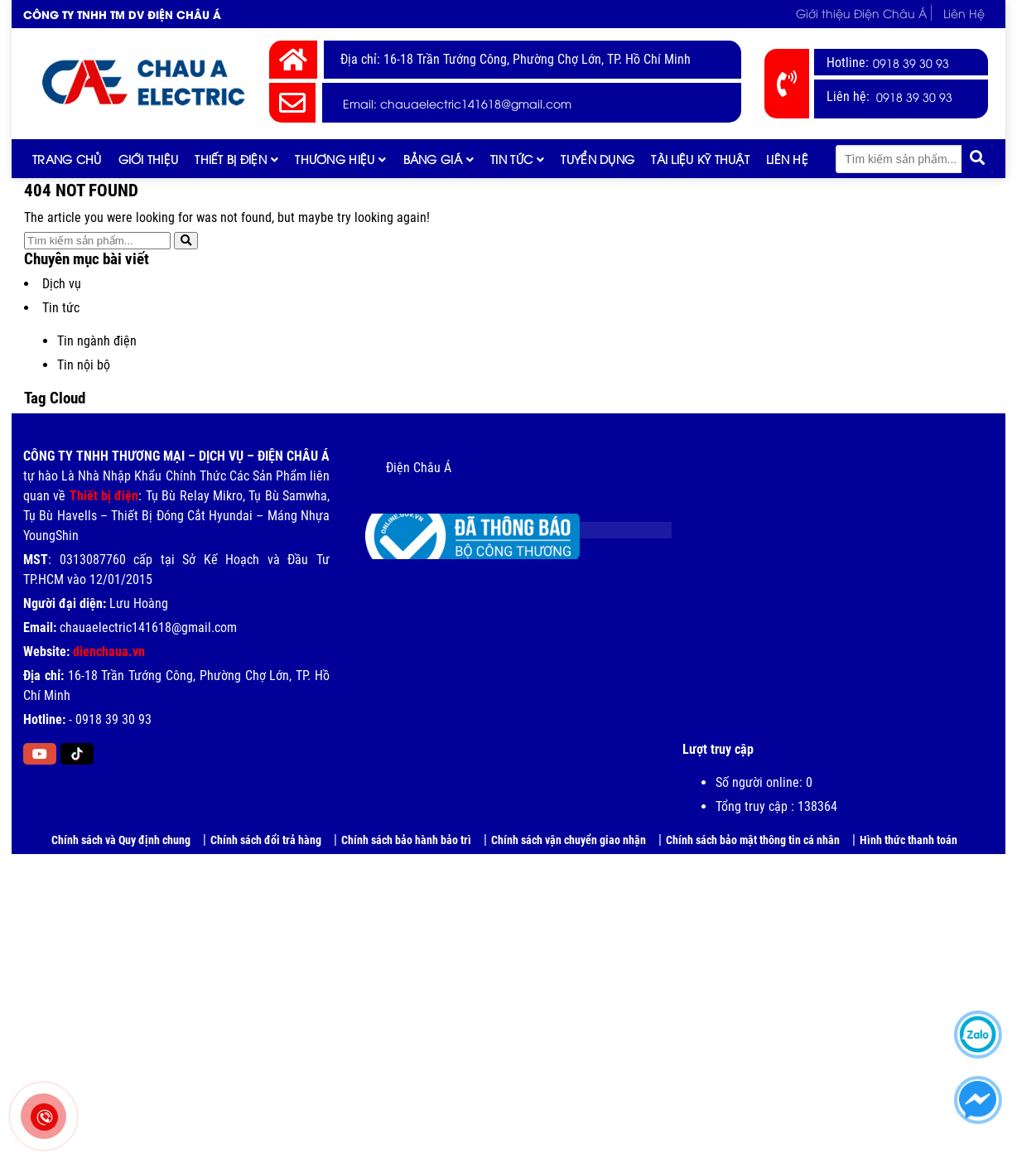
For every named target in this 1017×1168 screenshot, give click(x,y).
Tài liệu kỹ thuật (700, 159)
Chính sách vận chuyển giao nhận (568, 840)
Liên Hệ (964, 13)
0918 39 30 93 (911, 62)
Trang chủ (67, 159)
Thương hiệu (334, 159)
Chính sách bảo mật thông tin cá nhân (753, 840)
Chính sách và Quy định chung (120, 840)
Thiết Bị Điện (231, 159)
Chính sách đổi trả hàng (265, 840)
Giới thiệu (148, 159)
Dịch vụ (61, 284)
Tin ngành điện (97, 341)
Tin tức (511, 159)
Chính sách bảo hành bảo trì (406, 840)
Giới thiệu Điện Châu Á (861, 13)
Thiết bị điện (104, 496)
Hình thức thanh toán (908, 840)
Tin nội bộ (83, 365)
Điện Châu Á (418, 467)
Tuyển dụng (597, 159)
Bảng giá (432, 159)
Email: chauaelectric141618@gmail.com (457, 103)
